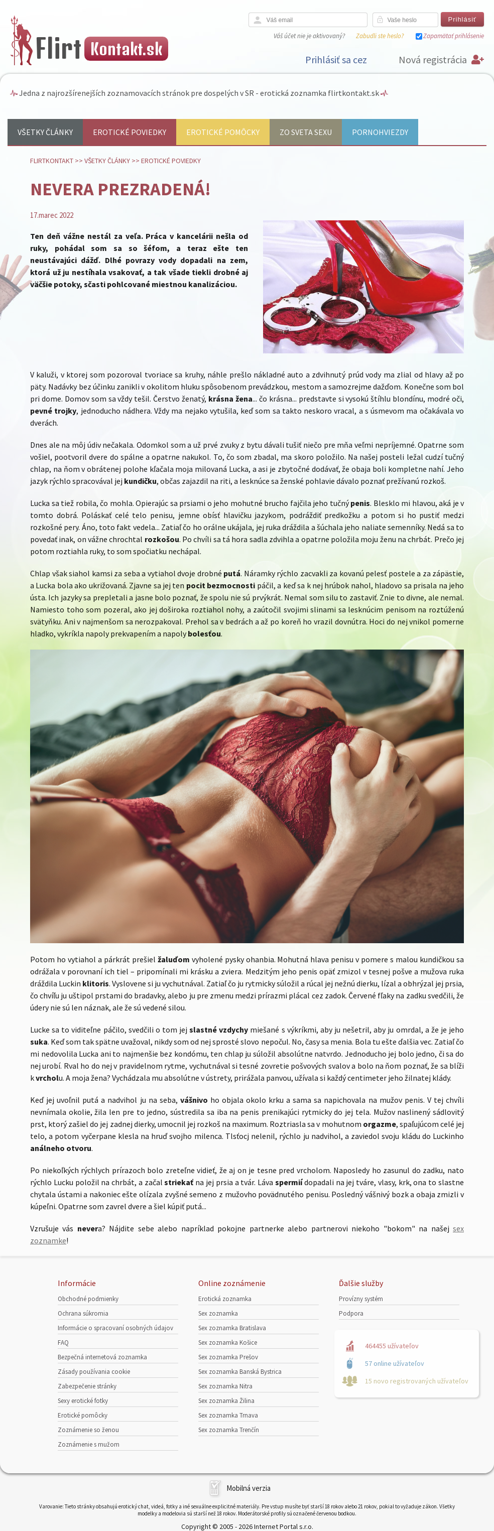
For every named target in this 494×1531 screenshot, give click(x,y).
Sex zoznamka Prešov (228, 1357)
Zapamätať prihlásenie (453, 36)
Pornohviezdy (380, 132)
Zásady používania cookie (94, 1371)
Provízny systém (361, 1299)
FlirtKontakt (51, 160)
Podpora (351, 1313)
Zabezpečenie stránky (87, 1386)
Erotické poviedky (129, 132)
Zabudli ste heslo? (380, 36)
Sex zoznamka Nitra (225, 1386)
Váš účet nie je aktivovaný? (309, 36)
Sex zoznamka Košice (227, 1342)
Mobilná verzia (248, 1488)
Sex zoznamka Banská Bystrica (240, 1371)
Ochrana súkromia (83, 1313)
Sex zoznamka (218, 1313)
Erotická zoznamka (225, 1299)
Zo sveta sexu (306, 132)
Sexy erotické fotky (83, 1400)
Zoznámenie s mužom (88, 1444)
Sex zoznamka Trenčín (228, 1430)
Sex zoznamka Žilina (226, 1400)
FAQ (63, 1342)
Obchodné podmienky (88, 1299)
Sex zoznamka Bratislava (232, 1328)
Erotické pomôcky (223, 132)
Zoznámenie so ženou (88, 1430)
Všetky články (45, 132)
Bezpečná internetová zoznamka (102, 1357)
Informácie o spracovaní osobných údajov (115, 1328)
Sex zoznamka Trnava (228, 1415)
